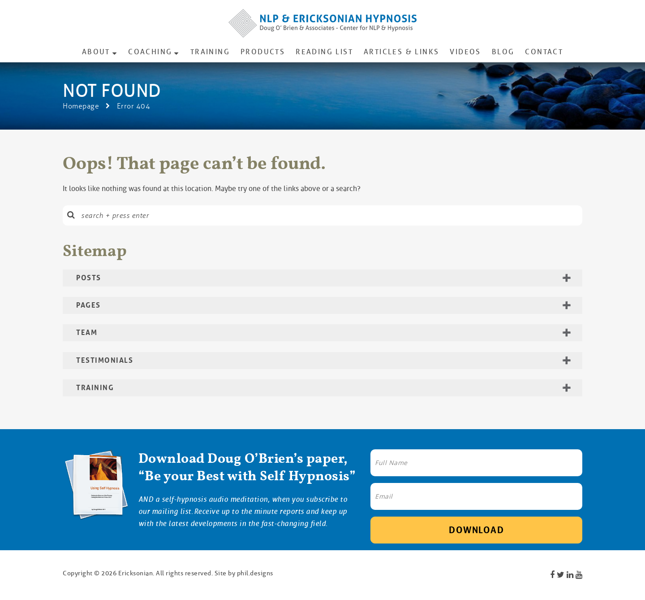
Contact (544, 52)
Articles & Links (401, 52)
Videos (465, 52)
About (96, 52)
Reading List (324, 52)
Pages (88, 305)
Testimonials (104, 360)
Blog (503, 52)
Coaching (150, 52)
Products (263, 52)
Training (210, 52)
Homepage (81, 106)
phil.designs (255, 573)
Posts (88, 278)
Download (476, 530)
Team (86, 332)
